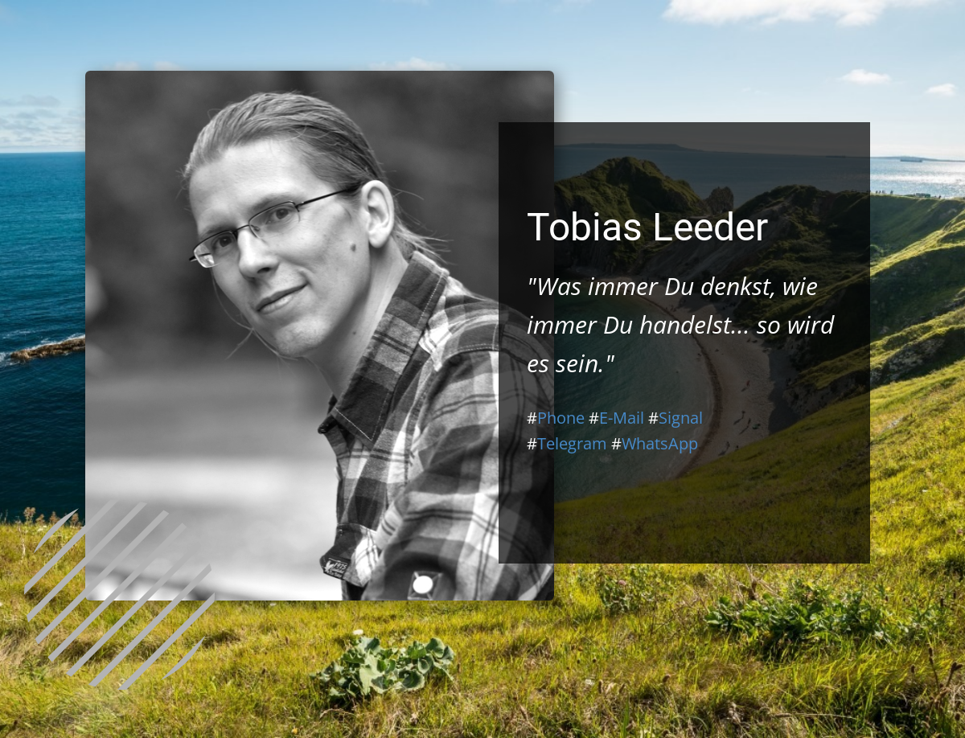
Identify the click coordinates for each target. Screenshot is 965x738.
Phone (561, 417)
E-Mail (621, 417)
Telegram (572, 443)
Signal (681, 417)
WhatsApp (660, 443)
